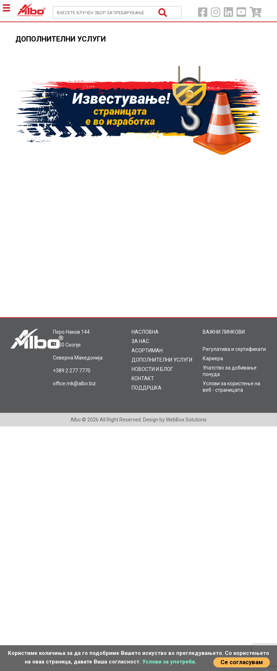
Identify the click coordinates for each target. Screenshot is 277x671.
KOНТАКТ (143, 378)
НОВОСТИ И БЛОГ (152, 369)
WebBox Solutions (186, 420)
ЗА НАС (140, 341)
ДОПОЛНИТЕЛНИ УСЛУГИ (162, 360)
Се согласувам (242, 662)
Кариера (213, 358)
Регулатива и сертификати (234, 349)
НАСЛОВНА (145, 332)
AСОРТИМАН (147, 350)
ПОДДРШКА (147, 388)
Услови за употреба (168, 661)
